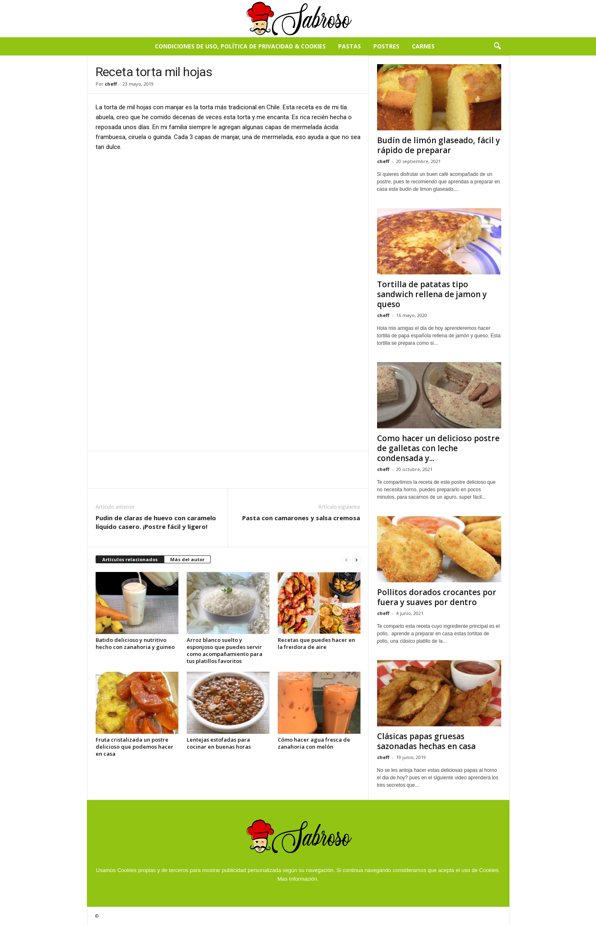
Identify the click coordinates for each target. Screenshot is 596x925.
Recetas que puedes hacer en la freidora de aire (316, 643)
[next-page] (356, 559)
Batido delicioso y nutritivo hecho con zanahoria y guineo (135, 643)
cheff (111, 84)
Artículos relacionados (130, 559)
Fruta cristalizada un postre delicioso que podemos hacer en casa (134, 746)
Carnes (423, 46)
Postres (386, 46)
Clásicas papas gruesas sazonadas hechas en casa (426, 741)
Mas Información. (298, 879)
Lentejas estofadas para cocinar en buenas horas (219, 743)
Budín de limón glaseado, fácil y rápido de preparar (438, 145)
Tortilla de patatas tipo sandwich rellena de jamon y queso (432, 294)
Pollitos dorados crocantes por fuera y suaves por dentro (436, 597)
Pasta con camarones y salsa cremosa (301, 518)
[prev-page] (346, 559)
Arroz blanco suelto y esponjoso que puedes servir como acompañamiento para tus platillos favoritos (224, 650)
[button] (497, 46)
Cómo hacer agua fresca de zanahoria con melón (314, 743)
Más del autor (187, 559)
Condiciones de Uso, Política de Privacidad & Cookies (240, 46)
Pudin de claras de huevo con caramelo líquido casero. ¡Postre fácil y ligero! (156, 522)
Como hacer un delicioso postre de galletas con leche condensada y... (438, 448)
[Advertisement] (228, 220)
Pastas (349, 46)
